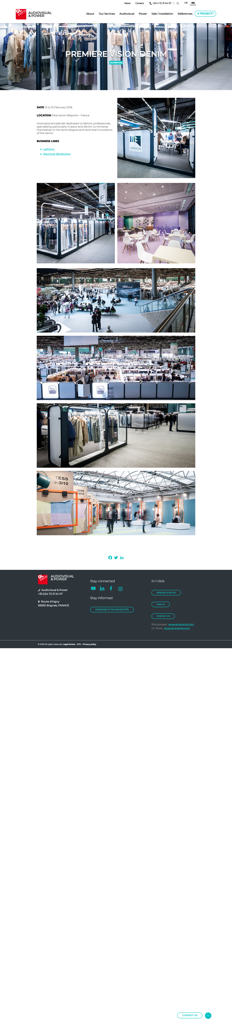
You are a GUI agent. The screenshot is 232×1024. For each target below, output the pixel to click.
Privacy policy (89, 644)
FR (186, 2)
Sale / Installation (162, 13)
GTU (79, 644)
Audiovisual (126, 13)
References (185, 13)
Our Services (107, 13)
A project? (205, 13)
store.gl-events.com (177, 628)
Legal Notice (69, 644)
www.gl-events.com (181, 624)
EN (193, 2)
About (90, 13)
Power (143, 13)
